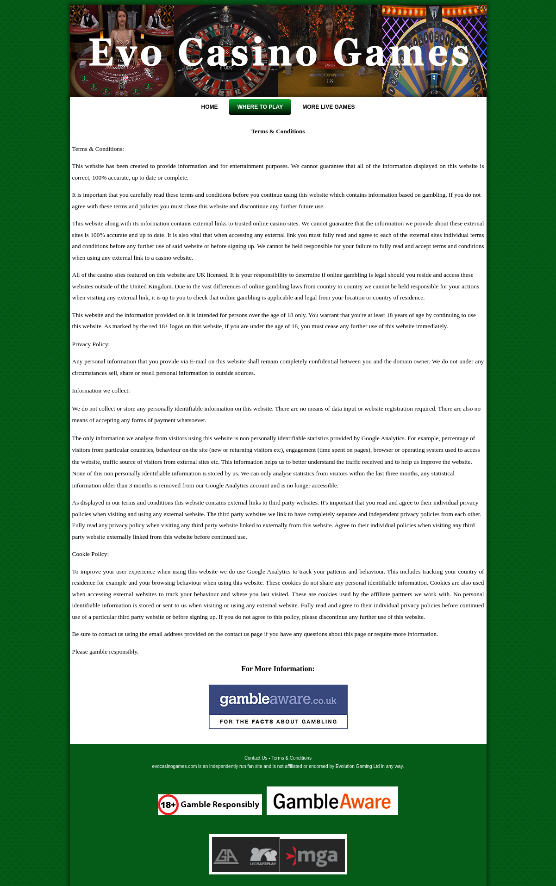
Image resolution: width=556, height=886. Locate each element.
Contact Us (255, 758)
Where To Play (260, 107)
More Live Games (328, 107)
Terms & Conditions (291, 758)
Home (209, 107)
